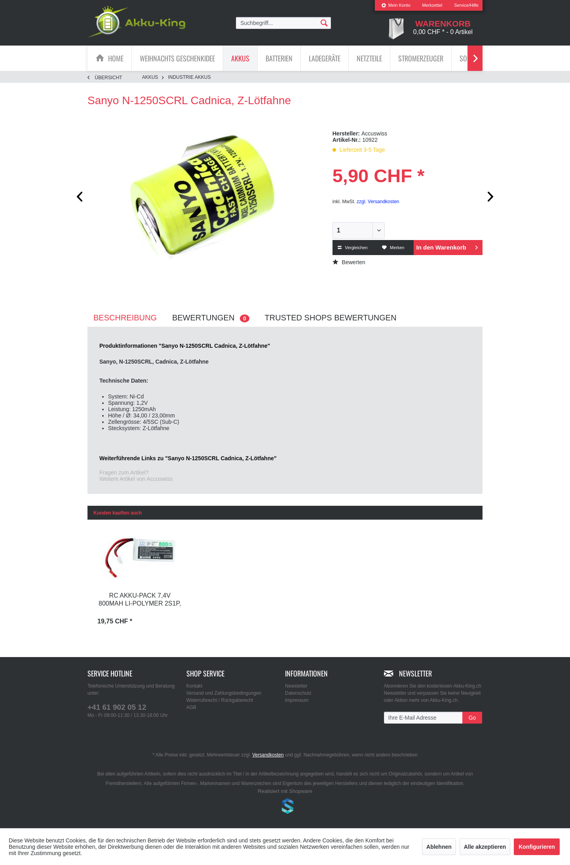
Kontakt (194, 686)
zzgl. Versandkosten (378, 201)
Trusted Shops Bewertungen (331, 317)
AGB (191, 707)
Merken (393, 247)
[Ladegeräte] (324, 58)
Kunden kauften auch (117, 513)
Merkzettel (432, 5)
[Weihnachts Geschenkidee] (177, 58)
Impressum (296, 700)
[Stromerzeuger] (420, 58)
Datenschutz (298, 693)
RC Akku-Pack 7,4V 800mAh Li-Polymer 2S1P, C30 (140, 600)
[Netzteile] (369, 58)
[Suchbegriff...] (283, 23)
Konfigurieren (537, 847)
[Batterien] (279, 58)
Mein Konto (395, 5)
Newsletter (296, 686)
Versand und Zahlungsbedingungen (224, 693)
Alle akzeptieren (485, 847)
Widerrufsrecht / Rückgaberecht (219, 700)
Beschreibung (125, 317)
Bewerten (348, 262)
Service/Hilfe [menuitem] (466, 5)
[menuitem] (395, 5)
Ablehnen (439, 847)
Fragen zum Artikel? (124, 472)
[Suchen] (324, 22)
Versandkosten (267, 755)
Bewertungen (210, 317)
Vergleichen (353, 247)
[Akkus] (240, 58)
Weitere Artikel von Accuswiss (136, 479)
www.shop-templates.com (285, 807)
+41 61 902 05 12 (116, 707)
